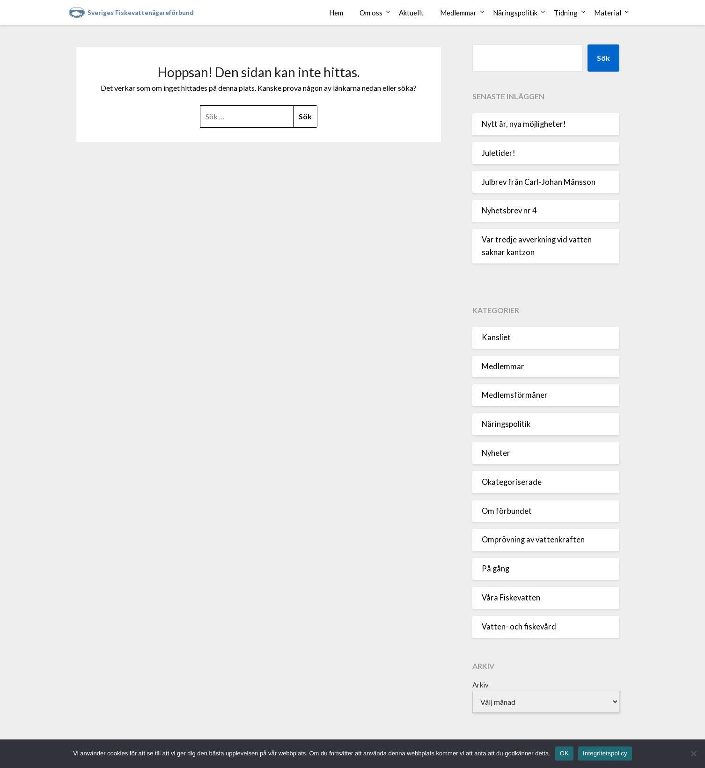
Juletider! (498, 153)
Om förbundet (507, 511)
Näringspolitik (515, 12)
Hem (336, 12)
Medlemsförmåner (515, 395)
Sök (603, 57)
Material (607, 12)
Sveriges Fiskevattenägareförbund (141, 12)
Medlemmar (458, 12)
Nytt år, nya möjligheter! (524, 124)
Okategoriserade (512, 482)
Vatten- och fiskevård (519, 626)
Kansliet (496, 337)
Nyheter (496, 453)
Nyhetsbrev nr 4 (509, 210)
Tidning (566, 12)
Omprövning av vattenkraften (533, 539)
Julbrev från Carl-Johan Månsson (538, 182)
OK (564, 753)
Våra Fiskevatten (511, 597)
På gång (495, 568)
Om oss (371, 12)
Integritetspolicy (605, 753)
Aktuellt (411, 12)
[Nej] (693, 753)
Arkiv (480, 684)
